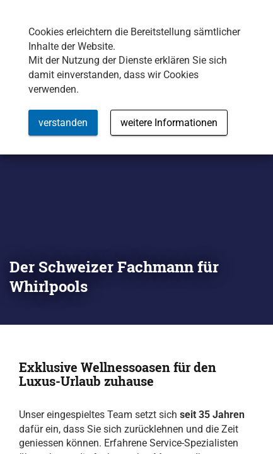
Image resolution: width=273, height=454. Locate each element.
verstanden (63, 123)
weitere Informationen (169, 123)
